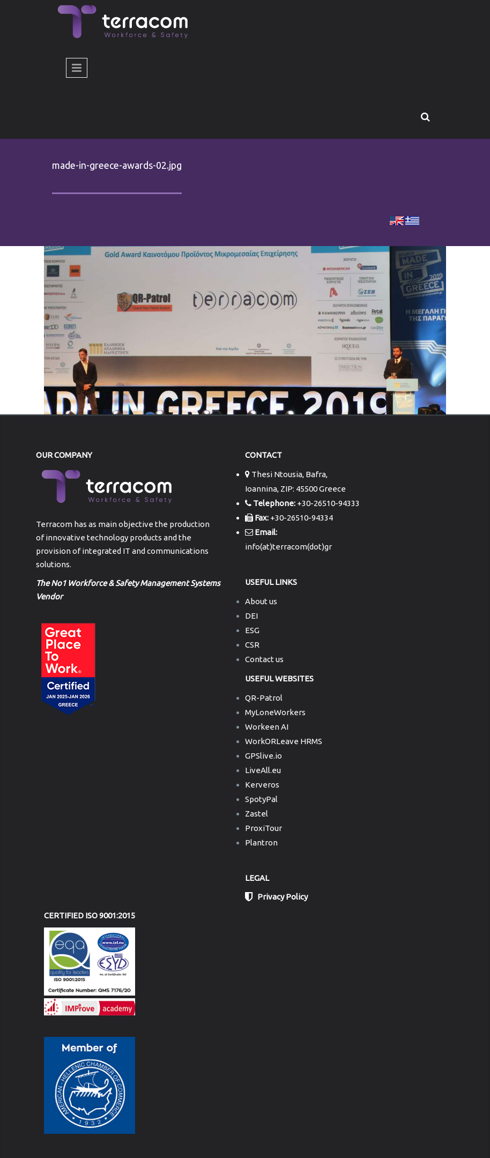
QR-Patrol (264, 697)
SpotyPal (261, 799)
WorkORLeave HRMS (283, 741)
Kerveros (262, 784)
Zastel (256, 813)
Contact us (264, 659)
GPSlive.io (263, 755)
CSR (252, 644)
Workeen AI (266, 726)
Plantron (261, 842)
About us (261, 601)
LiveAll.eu (263, 770)
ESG (252, 630)
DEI (251, 615)
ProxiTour (263, 828)
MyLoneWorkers (275, 712)
